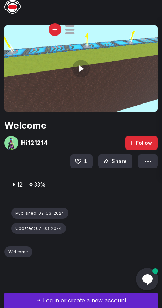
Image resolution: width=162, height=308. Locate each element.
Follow (140, 143)
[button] (70, 30)
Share (114, 161)
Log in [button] (51, 300)
